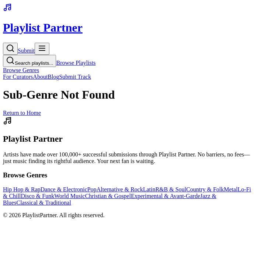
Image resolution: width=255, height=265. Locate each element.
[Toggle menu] (42, 49)
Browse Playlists (75, 63)
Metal (231, 189)
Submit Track (75, 77)
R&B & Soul (171, 189)
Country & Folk (205, 189)
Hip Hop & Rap (22, 189)
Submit (26, 50)
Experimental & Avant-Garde (165, 196)
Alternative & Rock (120, 189)
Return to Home (22, 113)
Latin (149, 189)
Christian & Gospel (108, 196)
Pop (92, 189)
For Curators (18, 77)
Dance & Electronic (64, 189)
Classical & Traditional (43, 202)
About (40, 77)
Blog (53, 77)
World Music (69, 196)
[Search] (10, 49)
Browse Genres (21, 70)
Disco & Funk (37, 196)
